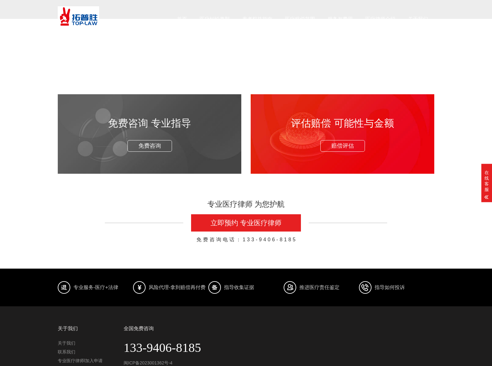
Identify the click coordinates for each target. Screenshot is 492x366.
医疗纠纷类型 (215, 19)
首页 (182, 19)
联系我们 (66, 351)
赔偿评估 (342, 146)
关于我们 (418, 19)
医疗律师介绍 (380, 19)
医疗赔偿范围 (300, 19)
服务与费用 (340, 19)
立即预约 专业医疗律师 (246, 223)
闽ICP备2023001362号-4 (148, 362)
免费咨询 (150, 146)
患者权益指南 (257, 19)
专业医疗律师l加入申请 (80, 360)
